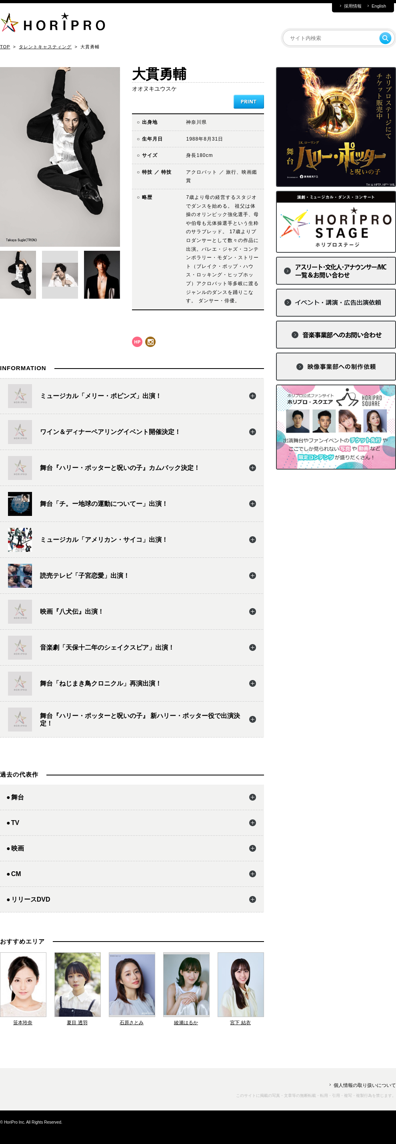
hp (137, 342)
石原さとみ (132, 1022)
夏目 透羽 (77, 1022)
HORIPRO (53, 24)
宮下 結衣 (240, 1022)
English (379, 6)
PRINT (249, 102)
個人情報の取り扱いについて (365, 1085)
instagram (150, 342)
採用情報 (353, 6)
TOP (5, 46)
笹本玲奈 (22, 1022)
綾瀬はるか (186, 1022)
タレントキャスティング (45, 46)
